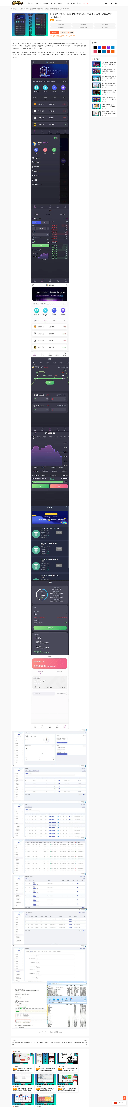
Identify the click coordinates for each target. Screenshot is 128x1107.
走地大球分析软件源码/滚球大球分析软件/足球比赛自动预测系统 (78, 1069)
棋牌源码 (30, 3)
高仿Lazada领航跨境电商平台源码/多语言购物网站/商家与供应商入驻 (40, 1090)
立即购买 (54, 32)
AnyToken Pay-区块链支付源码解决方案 (78, 1089)
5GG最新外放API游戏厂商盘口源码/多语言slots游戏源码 (108, 106)
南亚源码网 (17, 3)
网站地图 (75, 1102)
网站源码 (45, 3)
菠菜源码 (38, 3)
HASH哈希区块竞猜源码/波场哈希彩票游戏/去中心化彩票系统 (109, 85)
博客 (78, 3)
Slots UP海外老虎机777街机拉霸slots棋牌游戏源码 (109, 71)
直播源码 (53, 3)
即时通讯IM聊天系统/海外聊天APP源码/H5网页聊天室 (20, 1069)
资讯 (72, 3)
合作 (66, 3)
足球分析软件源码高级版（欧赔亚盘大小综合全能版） (21, 1090)
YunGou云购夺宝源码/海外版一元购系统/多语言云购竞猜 (40, 1069)
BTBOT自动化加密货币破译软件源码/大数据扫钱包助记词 (59, 1090)
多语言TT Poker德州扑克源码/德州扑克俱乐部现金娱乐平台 (109, 99)
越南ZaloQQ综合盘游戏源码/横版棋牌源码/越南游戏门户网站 (109, 92)
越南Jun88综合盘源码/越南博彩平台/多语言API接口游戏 (109, 78)
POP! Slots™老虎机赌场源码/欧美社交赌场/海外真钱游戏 (109, 64)
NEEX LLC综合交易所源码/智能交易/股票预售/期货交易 (58, 1069)
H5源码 (60, 3)
